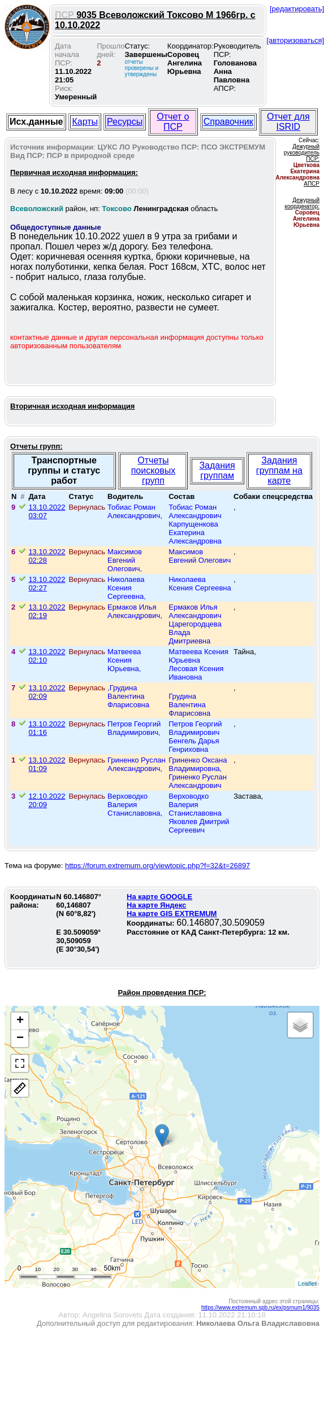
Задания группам (217, 470)
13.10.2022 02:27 (46, 583)
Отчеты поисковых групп (153, 470)
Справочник (228, 121)
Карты (85, 121)
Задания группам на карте (279, 470)
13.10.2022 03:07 (46, 511)
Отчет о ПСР (173, 122)
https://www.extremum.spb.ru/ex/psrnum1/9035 (260, 1307)
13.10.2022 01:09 (46, 764)
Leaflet (307, 1283)
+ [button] (20, 1021)
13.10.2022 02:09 (46, 692)
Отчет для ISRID (288, 122)
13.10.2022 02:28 (46, 555)
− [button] (20, 1038)
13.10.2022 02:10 (46, 655)
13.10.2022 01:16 (46, 728)
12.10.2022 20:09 (46, 800)
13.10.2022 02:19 (46, 611)
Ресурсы (124, 121)
